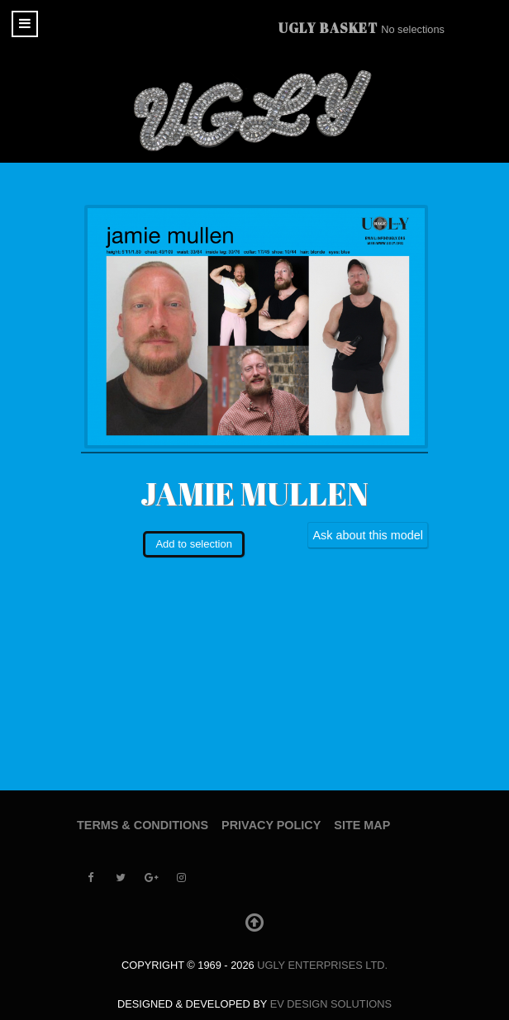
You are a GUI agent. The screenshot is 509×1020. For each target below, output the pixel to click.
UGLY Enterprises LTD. (322, 965)
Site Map (362, 825)
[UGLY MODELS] (254, 110)
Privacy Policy (271, 825)
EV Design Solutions (331, 1004)
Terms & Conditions (142, 825)
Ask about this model (367, 535)
